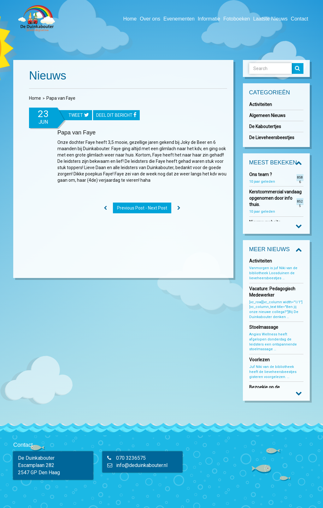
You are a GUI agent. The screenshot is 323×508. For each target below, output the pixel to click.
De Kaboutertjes (265, 126)
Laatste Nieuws (270, 18)
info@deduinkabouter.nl (141, 465)
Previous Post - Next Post (142, 207)
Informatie (209, 18)
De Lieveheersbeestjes (271, 137)
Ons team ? (260, 174)
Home (130, 18)
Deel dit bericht (116, 115)
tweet (78, 115)
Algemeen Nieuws (267, 115)
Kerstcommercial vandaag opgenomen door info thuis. (275, 198)
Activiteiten (260, 104)
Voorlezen (259, 359)
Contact (299, 18)
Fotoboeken (236, 18)
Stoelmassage (263, 327)
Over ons (150, 18)
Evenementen (179, 18)
